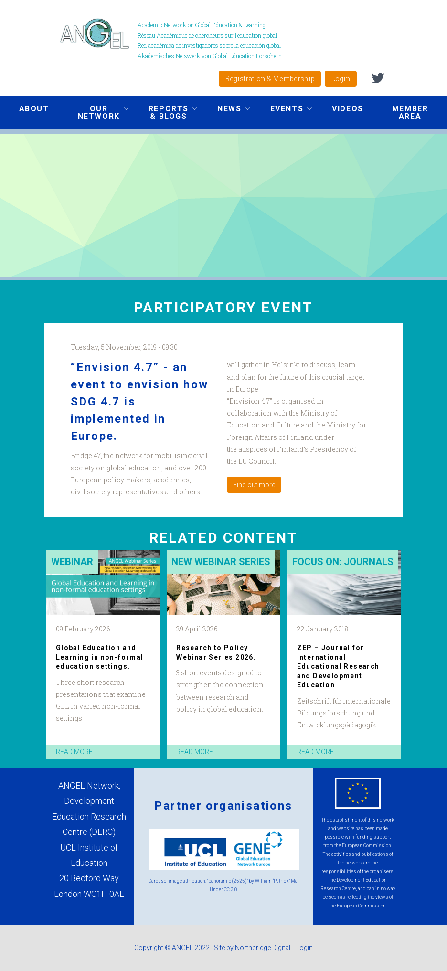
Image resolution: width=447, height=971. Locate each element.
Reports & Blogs (165, 112)
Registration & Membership (270, 78)
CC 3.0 (230, 889)
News (226, 110)
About (34, 108)
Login (341, 78)
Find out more (254, 485)
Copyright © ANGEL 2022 (172, 947)
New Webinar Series (220, 561)
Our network (96, 112)
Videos (347, 108)
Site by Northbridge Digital (253, 947)
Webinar (72, 561)
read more (74, 752)
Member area (410, 112)
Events (284, 110)
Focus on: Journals (343, 561)
